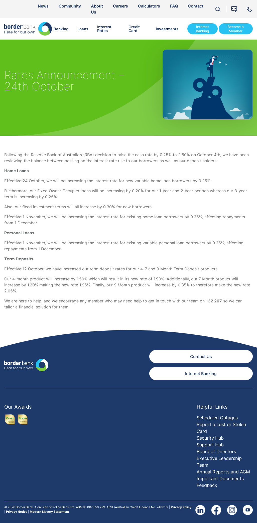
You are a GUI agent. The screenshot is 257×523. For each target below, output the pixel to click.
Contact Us (201, 356)
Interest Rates (104, 29)
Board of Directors (216, 451)
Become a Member (235, 29)
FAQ (174, 6)
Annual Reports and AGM (223, 471)
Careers (120, 6)
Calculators (149, 6)
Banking (61, 29)
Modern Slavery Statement (49, 511)
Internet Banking (202, 29)
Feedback (207, 485)
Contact (195, 6)
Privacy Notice (16, 511)
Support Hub (210, 444)
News (43, 6)
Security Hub (210, 438)
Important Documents (220, 478)
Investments (167, 29)
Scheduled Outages (217, 417)
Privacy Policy (181, 507)
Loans (82, 29)
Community (70, 6)
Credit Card (134, 29)
